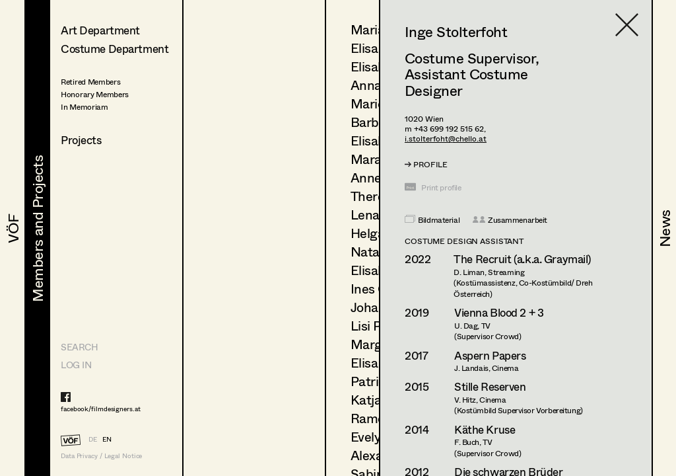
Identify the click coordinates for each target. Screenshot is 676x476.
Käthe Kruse (484, 429)
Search (79, 347)
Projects (81, 140)
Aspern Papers (489, 355)
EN (107, 439)
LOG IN (76, 365)
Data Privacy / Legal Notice (101, 456)
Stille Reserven (490, 386)
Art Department (100, 30)
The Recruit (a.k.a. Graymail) (522, 258)
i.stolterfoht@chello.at (446, 138)
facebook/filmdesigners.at (101, 408)
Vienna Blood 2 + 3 (498, 312)
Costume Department (114, 49)
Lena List (377, 214)
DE (92, 439)
